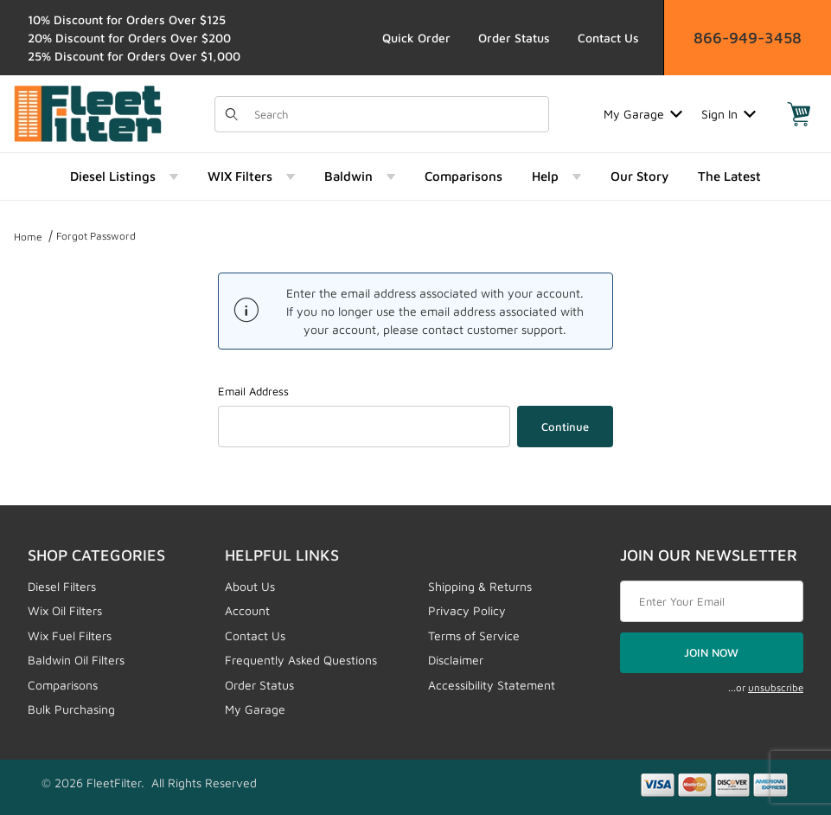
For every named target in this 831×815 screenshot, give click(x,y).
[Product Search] (396, 114)
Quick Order (416, 37)
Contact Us (608, 37)
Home (28, 236)
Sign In (728, 113)
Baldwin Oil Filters (76, 659)
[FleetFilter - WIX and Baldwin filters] (88, 112)
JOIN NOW (711, 652)
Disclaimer (455, 659)
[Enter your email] (711, 601)
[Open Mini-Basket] (799, 114)
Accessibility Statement (491, 684)
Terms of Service (474, 635)
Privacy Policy (467, 610)
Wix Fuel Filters (70, 635)
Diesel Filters (62, 586)
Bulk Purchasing (71, 709)
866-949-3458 (748, 38)
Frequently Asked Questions (301, 659)
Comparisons (63, 684)
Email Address (253, 391)
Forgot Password (96, 235)
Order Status (514, 37)
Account (247, 610)
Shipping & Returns (480, 586)
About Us (250, 586)
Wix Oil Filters (65, 610)
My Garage (643, 113)
